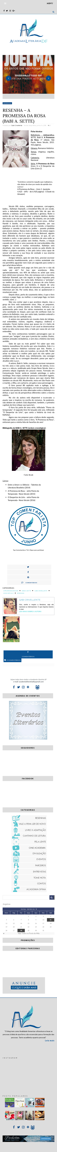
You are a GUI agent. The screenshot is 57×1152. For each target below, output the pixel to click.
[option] (28, 77)
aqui (25, 405)
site (13, 397)
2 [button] (28, 97)
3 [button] (32, 97)
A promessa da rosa (10, 591)
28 (21, 930)
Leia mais (49, 1040)
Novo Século (8, 593)
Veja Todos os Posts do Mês (29, 933)
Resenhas (7, 103)
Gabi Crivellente (16, 125)
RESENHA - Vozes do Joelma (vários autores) (28, 77)
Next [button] (48, 78)
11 (50, 920)
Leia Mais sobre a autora (30, 611)
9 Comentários (12, 660)
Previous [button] (8, 78)
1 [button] (24, 97)
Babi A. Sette (26, 591)
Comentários (29, 582)
